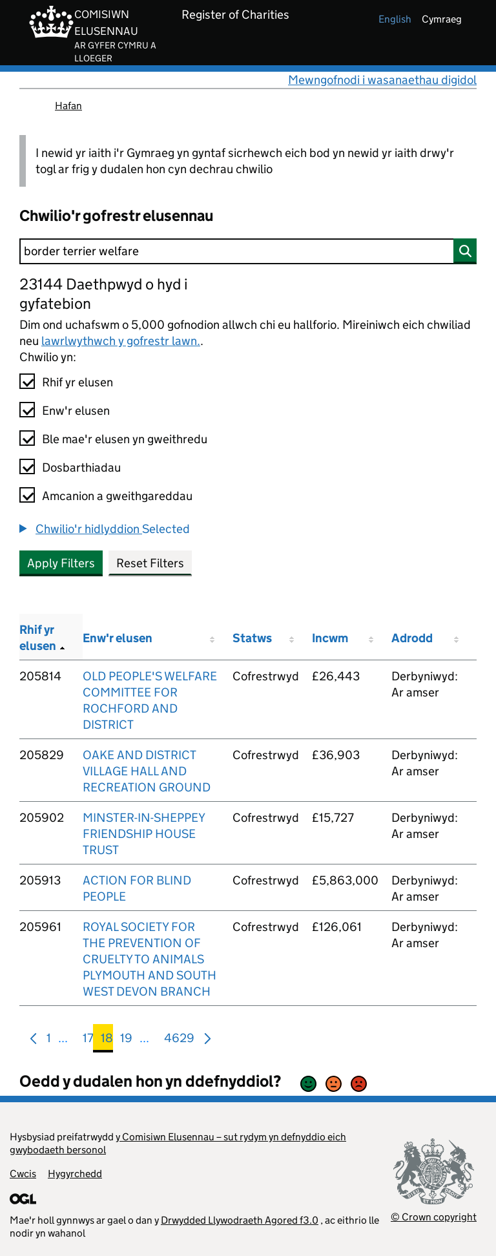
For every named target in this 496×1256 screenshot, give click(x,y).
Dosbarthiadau (81, 467)
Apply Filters (61, 563)
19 (126, 1041)
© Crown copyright (434, 1217)
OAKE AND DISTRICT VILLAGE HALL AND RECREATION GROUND (147, 771)
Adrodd (412, 638)
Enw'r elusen (76, 410)
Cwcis (23, 1173)
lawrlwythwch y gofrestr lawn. (120, 340)
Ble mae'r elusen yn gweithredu (124, 439)
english (394, 19)
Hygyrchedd (75, 1173)
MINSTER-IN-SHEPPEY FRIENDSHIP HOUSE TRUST (144, 833)
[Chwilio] (248, 251)
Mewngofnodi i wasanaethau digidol (382, 79)
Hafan (68, 105)
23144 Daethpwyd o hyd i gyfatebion (103, 294)
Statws (252, 638)
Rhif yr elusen (77, 382)
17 (88, 1041)
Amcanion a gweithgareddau (117, 495)
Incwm (330, 638)
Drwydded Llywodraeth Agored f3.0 (239, 1220)
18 (107, 1041)
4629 (179, 1041)
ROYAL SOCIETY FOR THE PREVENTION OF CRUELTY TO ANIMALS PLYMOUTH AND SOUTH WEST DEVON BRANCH (149, 959)
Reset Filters (150, 563)
